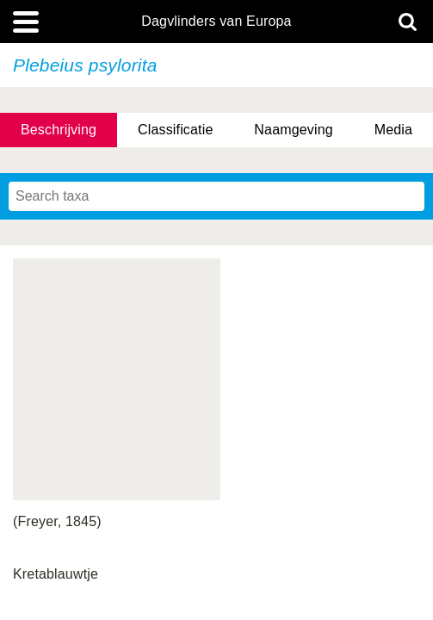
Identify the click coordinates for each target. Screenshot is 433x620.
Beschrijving (58, 129)
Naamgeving (293, 129)
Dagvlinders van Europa (216, 21)
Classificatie (175, 129)
